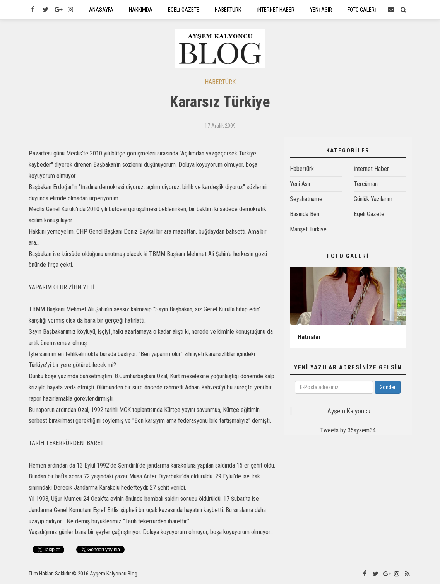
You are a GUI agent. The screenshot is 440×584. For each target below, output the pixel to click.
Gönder (387, 387)
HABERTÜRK (220, 82)
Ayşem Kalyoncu (348, 411)
